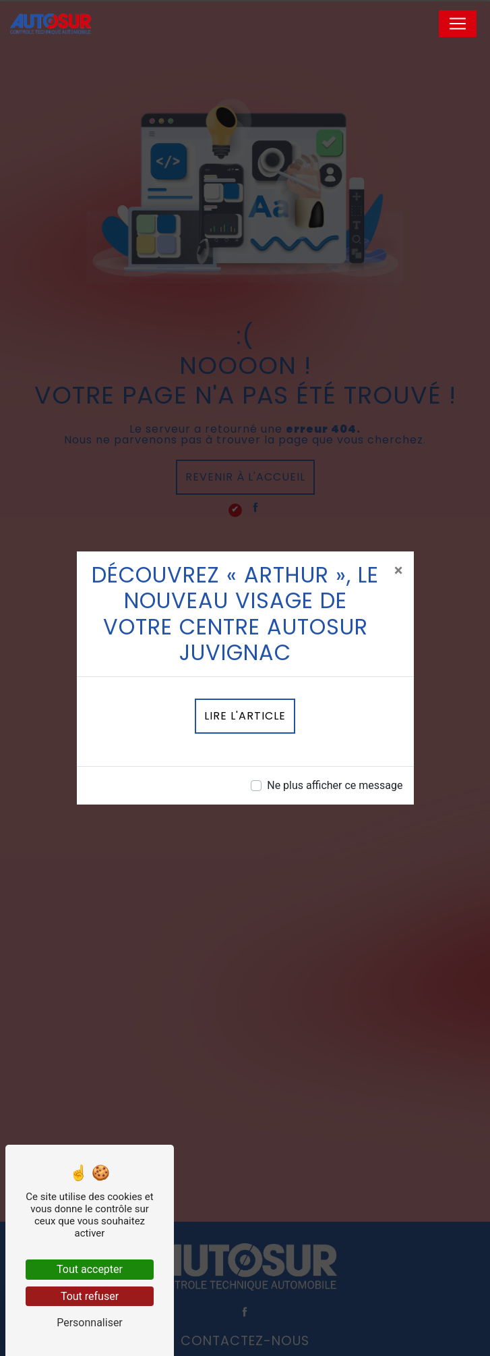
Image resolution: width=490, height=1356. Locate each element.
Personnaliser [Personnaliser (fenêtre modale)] (90, 1322)
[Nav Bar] (458, 23)
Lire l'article (245, 716)
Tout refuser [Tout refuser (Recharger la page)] (90, 1296)
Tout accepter (90, 1269)
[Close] (399, 570)
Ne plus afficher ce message (334, 785)
